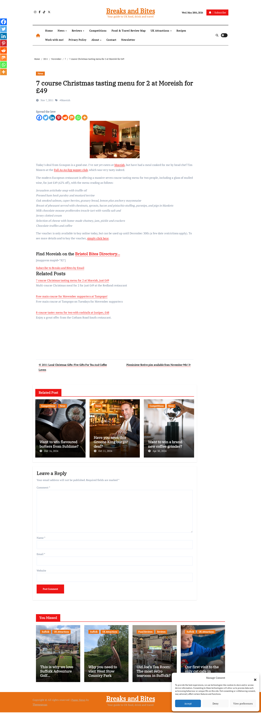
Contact (111, 40)
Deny (216, 703)
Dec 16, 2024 (51, 451)
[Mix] (72, 117)
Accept (188, 703)
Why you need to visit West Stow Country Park (102, 672)
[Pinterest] (59, 117)
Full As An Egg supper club (71, 170)
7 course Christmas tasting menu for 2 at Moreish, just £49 (72, 280)
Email (41, 553)
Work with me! (54, 40)
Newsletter (128, 40)
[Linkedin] (52, 117)
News (61, 30)
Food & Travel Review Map (129, 30)
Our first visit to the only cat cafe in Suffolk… (202, 672)
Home (49, 30)
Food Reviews (145, 630)
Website (41, 570)
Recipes (181, 30)
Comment (43, 486)
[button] (253, 677)
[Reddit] (65, 117)
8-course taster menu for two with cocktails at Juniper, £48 (72, 312)
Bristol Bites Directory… (97, 253)
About (95, 40)
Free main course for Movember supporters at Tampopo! (72, 296)
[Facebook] (39, 117)
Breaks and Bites (130, 10)
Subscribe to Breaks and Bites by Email (60, 268)
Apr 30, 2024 (159, 451)
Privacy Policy (77, 40)
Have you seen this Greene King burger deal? (111, 442)
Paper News (78, 700)
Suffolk (45, 630)
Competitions (98, 30)
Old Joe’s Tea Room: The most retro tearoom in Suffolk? (154, 672)
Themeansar (40, 705)
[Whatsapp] (78, 117)
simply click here (98, 238)
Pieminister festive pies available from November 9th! (158, 365)
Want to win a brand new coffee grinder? (165, 444)
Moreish (65, 100)
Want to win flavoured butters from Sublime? (59, 444)
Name (41, 537)
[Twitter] (46, 117)
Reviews (77, 30)
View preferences (243, 703)
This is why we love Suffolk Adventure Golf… (56, 672)
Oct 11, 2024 (105, 451)
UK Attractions (160, 30)
